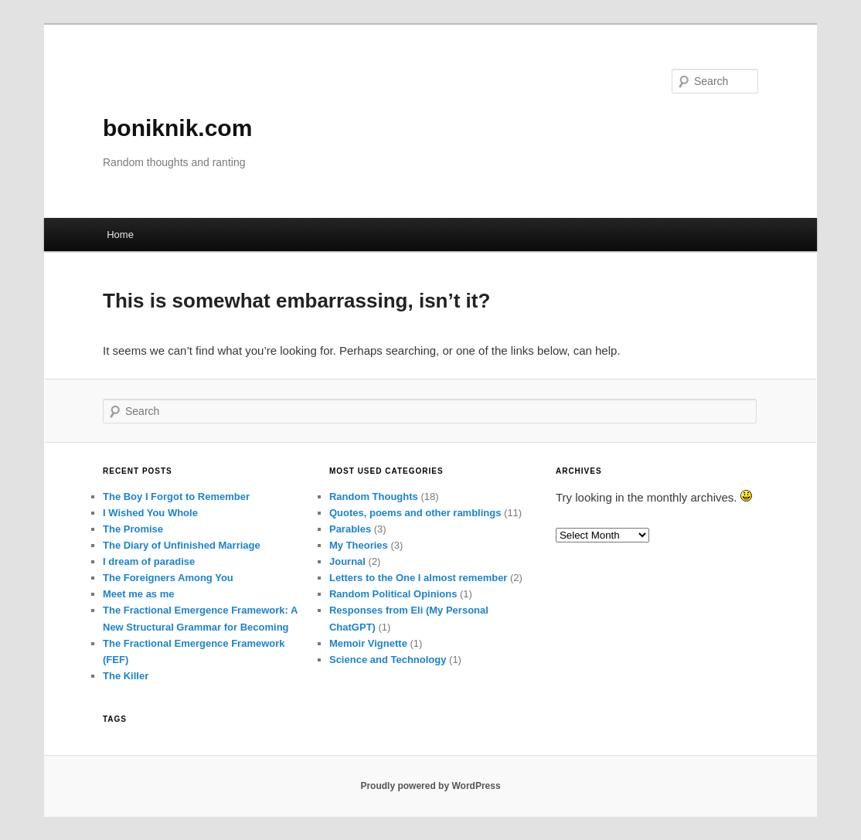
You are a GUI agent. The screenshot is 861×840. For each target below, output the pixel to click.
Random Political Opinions (393, 594)
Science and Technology (387, 659)
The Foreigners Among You (168, 577)
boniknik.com (177, 128)
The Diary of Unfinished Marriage (181, 545)
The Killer (125, 676)
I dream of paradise (149, 561)
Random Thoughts (373, 496)
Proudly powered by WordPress (430, 785)
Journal (347, 561)
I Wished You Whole (150, 513)
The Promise (133, 529)
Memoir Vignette (368, 643)
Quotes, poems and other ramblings (415, 513)
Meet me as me (139, 594)
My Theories (358, 545)
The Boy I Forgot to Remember (176, 496)
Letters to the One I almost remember (418, 577)
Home (120, 234)
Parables (350, 529)
